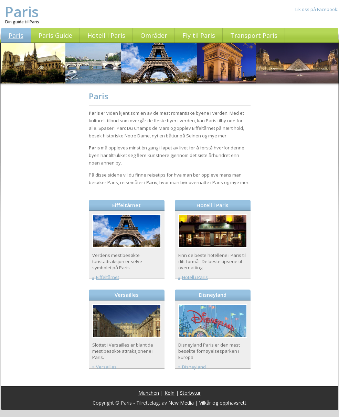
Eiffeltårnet (126, 205)
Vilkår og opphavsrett (222, 402)
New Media (181, 402)
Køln (169, 393)
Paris (21, 11)
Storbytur (190, 393)
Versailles (127, 294)
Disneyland (212, 294)
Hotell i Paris (213, 205)
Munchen (148, 393)
